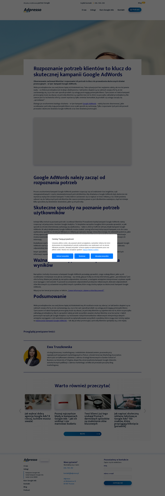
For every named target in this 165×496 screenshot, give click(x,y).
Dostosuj (82, 256)
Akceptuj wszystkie (102, 256)
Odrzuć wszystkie (63, 256)
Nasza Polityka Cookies (90, 250)
